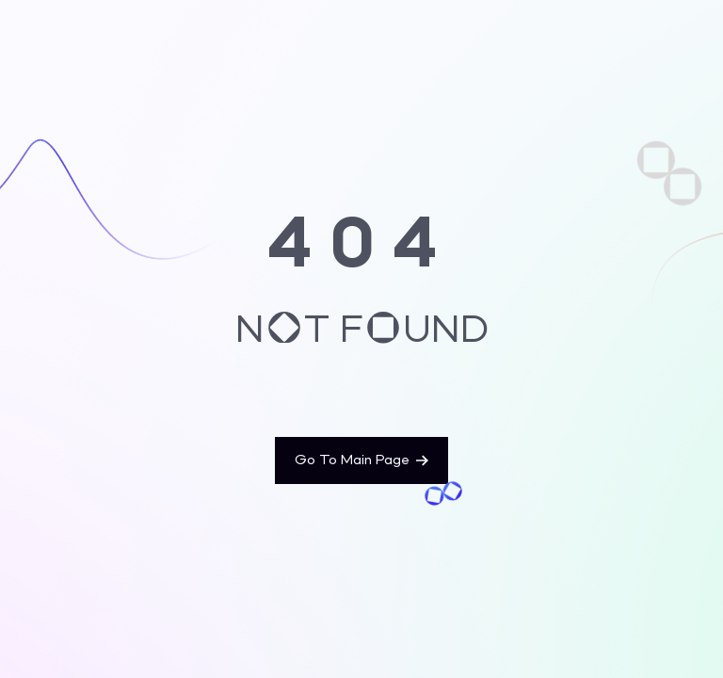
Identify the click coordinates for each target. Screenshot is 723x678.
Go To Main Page (361, 460)
